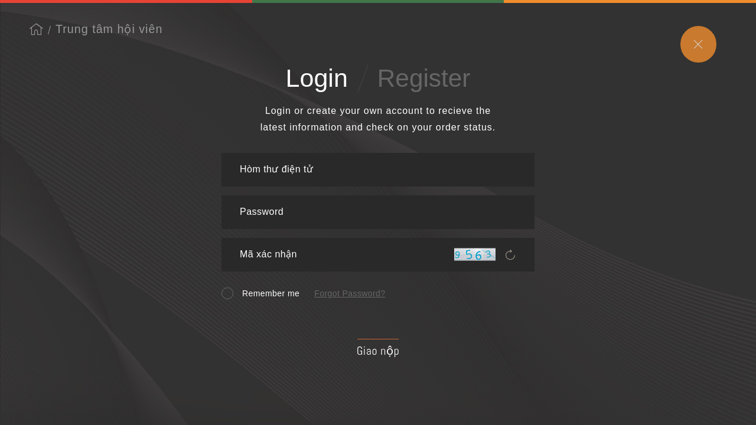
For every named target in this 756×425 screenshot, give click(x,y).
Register (424, 78)
